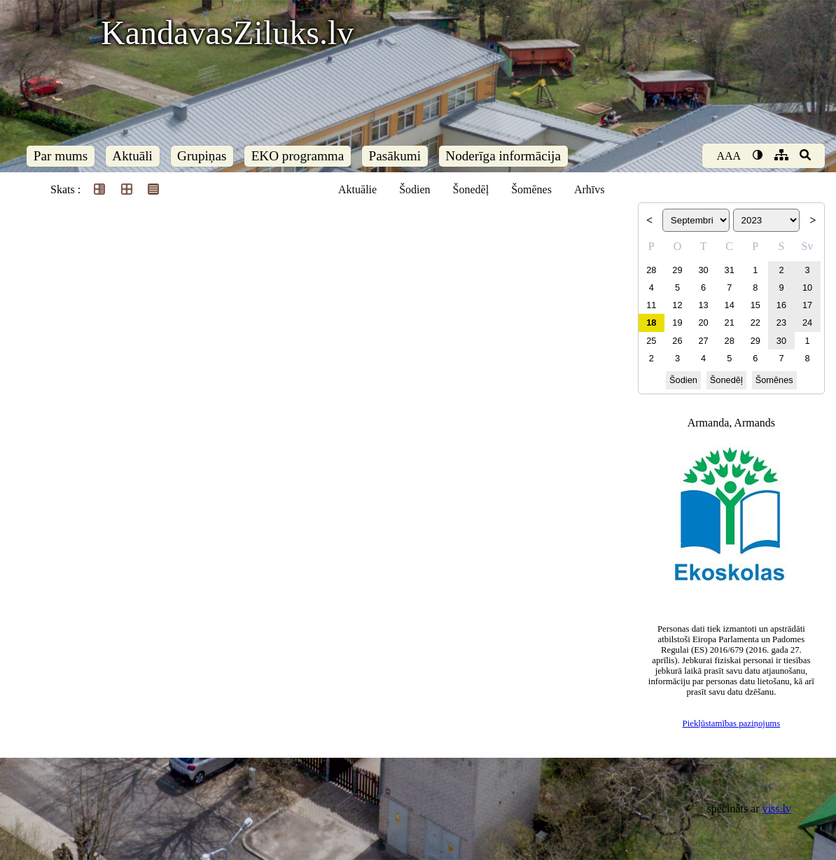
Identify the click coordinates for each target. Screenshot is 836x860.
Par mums (61, 155)
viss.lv (776, 808)
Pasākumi (395, 155)
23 (781, 322)
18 (651, 322)
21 (729, 322)
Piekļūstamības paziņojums (732, 723)
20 (703, 322)
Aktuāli (132, 155)
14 (729, 305)
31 (729, 270)
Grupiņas (201, 155)
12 (677, 305)
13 (703, 305)
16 (781, 305)
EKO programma (297, 155)
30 (703, 270)
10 (807, 287)
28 (651, 270)
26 (677, 340)
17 (807, 305)
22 (755, 322)
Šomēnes (531, 189)
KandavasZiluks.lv (227, 32)
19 (677, 322)
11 (651, 305)
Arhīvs (589, 189)
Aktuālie (357, 189)
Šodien (414, 189)
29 (677, 270)
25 (651, 340)
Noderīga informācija (503, 155)
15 (755, 305)
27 (703, 340)
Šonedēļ (471, 189)
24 (807, 322)
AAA (728, 156)
